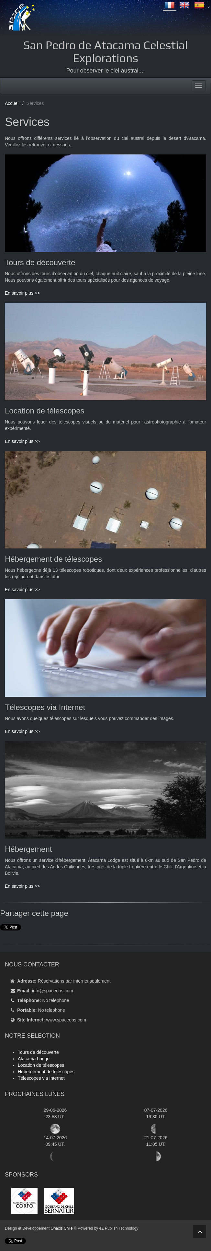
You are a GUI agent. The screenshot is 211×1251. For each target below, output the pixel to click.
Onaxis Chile (61, 1228)
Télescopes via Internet (41, 1078)
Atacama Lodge (34, 1058)
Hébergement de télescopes (46, 1071)
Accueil (12, 103)
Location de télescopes (41, 1065)
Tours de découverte (38, 1052)
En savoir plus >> (22, 293)
